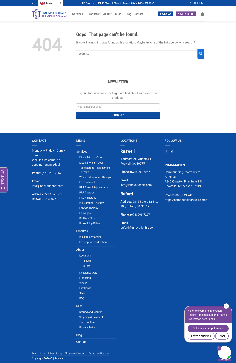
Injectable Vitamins (90, 236)
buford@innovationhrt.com (137, 227)
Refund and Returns (90, 312)
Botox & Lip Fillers (89, 223)
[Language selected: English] (50, 3)
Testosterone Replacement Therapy (94, 169)
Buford (86, 265)
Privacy (58, 358)
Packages (85, 213)
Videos (83, 283)
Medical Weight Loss (91, 162)
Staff (82, 293)
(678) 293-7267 (51, 173)
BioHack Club (87, 218)
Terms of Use (87, 322)
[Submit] (200, 54)
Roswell (86, 260)
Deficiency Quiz (88, 272)
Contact (138, 14)
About (108, 14)
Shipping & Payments (91, 317)
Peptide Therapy (88, 208)
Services (78, 14)
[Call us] (202, 3)
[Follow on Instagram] (194, 3)
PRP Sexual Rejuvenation (93, 187)
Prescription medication (93, 242)
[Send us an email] (198, 3)
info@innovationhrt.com (47, 186)
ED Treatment (87, 182)
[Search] (33, 3)
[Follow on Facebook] (190, 3)
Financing (85, 277)
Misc (119, 14)
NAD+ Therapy (87, 197)
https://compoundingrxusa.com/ (186, 200)
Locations (85, 255)
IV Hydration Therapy (91, 202)
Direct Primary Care (90, 157)
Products (94, 14)
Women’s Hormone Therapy (95, 177)
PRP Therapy (86, 192)
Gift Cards (85, 288)
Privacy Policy (87, 327)
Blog (128, 14)
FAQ (81, 298)
